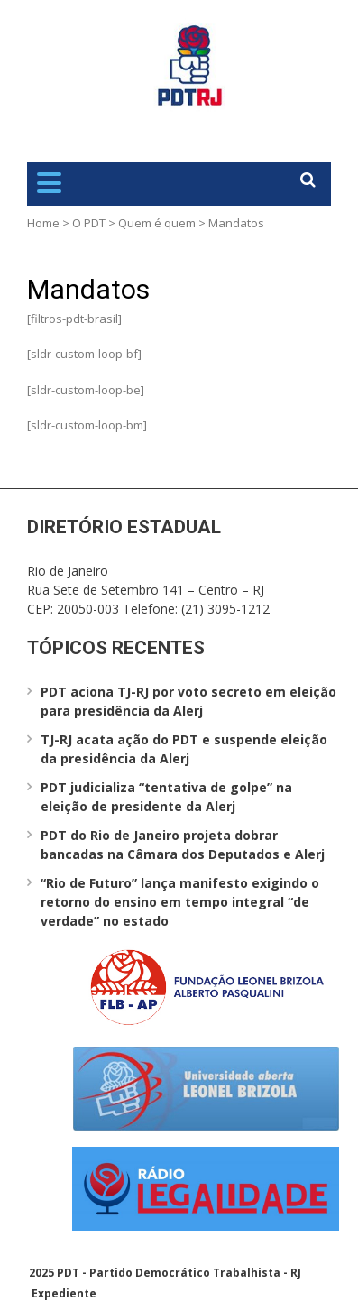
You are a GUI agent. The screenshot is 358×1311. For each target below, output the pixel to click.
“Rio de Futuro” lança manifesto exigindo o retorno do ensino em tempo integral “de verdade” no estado (180, 901)
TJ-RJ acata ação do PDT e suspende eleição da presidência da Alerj (184, 749)
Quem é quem (157, 223)
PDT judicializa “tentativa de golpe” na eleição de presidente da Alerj (166, 797)
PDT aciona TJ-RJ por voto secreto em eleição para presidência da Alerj (188, 701)
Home (43, 223)
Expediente (64, 1293)
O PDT (89, 223)
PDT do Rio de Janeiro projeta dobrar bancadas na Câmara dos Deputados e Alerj (183, 844)
